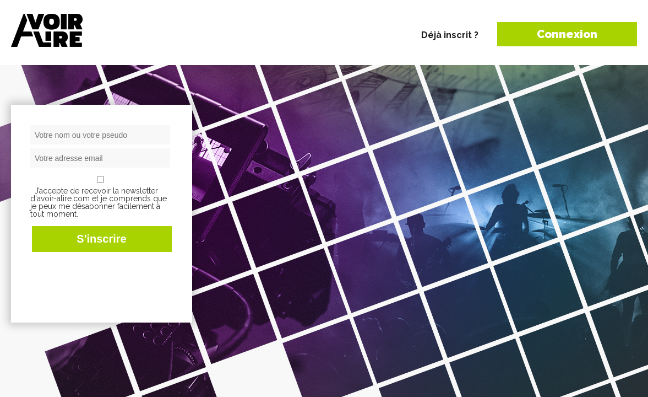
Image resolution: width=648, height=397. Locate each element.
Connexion (567, 34)
